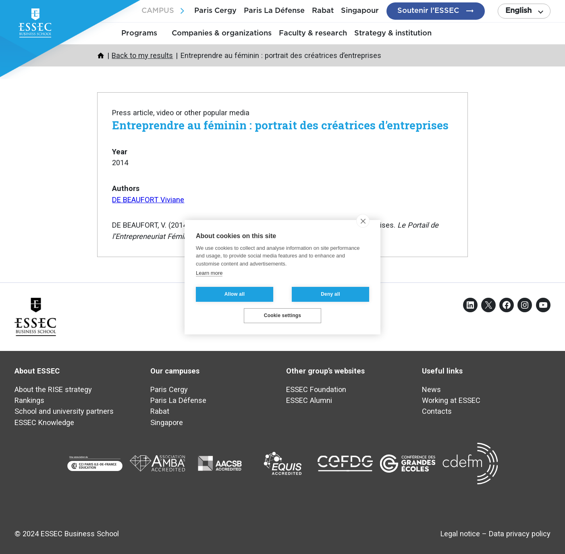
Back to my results (142, 55)
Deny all (330, 294)
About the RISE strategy (53, 389)
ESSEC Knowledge (44, 422)
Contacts (437, 411)
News (431, 389)
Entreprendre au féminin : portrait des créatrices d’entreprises (280, 125)
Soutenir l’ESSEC (428, 11)
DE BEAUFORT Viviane (148, 199)
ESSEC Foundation (316, 389)
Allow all (234, 294)
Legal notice (460, 533)
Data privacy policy (519, 533)
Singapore (166, 422)
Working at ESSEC (451, 400)
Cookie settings (282, 315)
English (518, 11)
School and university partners (64, 411)
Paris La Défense (274, 11)
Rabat (323, 11)
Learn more (209, 273)
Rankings (29, 400)
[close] (363, 221)
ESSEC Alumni (309, 400)
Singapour (360, 11)
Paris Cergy (215, 11)
